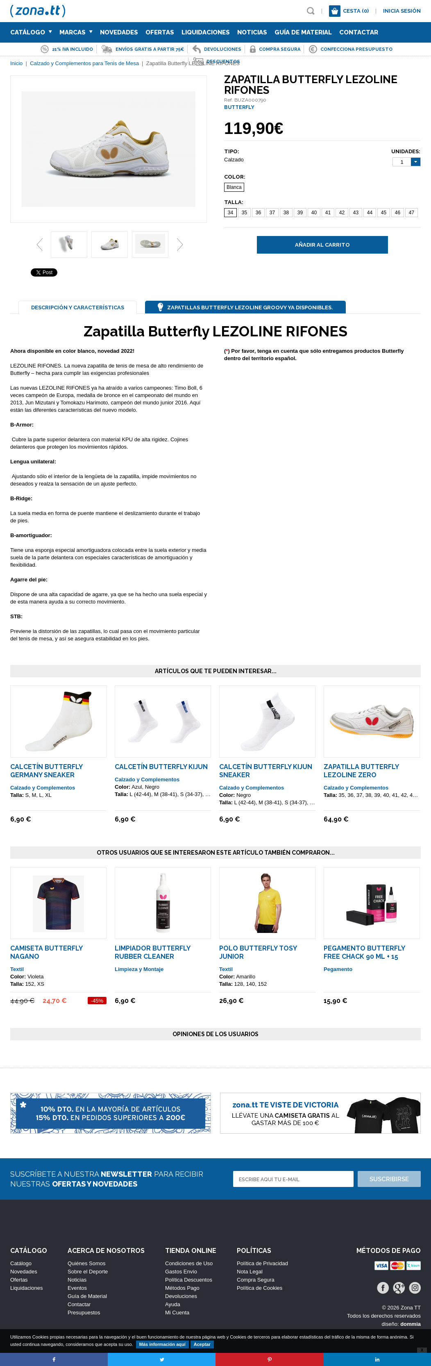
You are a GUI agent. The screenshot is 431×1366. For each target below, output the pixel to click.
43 (355, 213)
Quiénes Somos (87, 1263)
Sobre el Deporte (88, 1271)
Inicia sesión (402, 11)
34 (230, 213)
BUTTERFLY (239, 107)
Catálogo (31, 32)
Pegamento (338, 969)
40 (314, 213)
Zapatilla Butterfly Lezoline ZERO (361, 771)
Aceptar (202, 1344)
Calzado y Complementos (42, 788)
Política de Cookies (259, 1288)
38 (286, 213)
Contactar (358, 32)
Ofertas (159, 32)
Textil (17, 969)
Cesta (356, 11)
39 (300, 213)
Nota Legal (250, 1271)
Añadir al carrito (322, 245)
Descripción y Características (77, 307)
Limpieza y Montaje (139, 969)
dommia (410, 1324)
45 (383, 213)
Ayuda (172, 1304)
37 (272, 213)
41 (328, 213)
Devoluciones (181, 1296)
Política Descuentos (188, 1280)
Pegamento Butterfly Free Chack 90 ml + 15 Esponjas (364, 956)
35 (244, 213)
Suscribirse (389, 1179)
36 (258, 213)
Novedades (119, 32)
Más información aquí (162, 1344)
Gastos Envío (181, 1271)
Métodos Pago (182, 1288)
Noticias (252, 32)
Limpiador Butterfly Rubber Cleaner (152, 952)
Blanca (234, 187)
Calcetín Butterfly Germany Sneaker (46, 771)
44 (369, 213)
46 (397, 213)
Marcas (76, 32)
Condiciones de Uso (189, 1263)
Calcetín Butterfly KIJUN (161, 767)
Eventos (77, 1288)
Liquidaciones (205, 32)
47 (411, 213)
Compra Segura (255, 1280)
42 (342, 213)
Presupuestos (84, 1312)
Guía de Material (303, 32)
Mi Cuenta (177, 1312)
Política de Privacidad (262, 1263)
